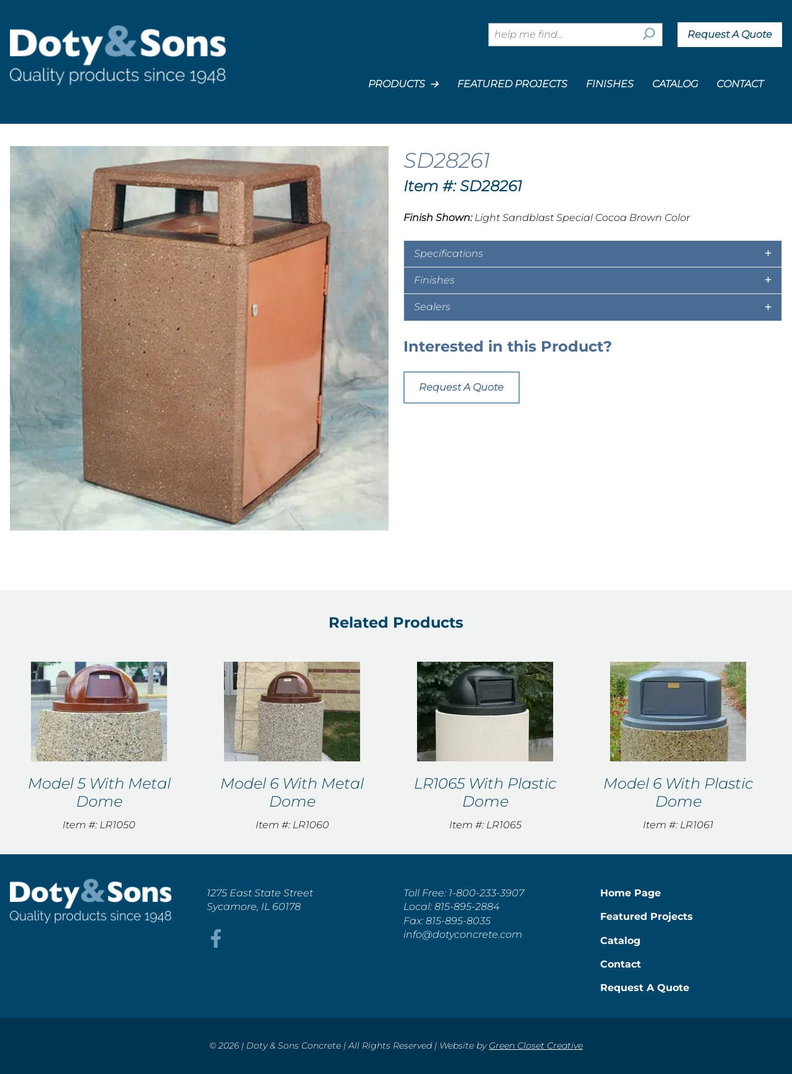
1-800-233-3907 (486, 893)
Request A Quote (729, 34)
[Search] (649, 35)
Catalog (675, 84)
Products (403, 84)
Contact (740, 84)
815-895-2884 (466, 906)
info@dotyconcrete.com (462, 934)
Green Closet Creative (536, 1045)
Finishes (610, 84)
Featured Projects (512, 84)
